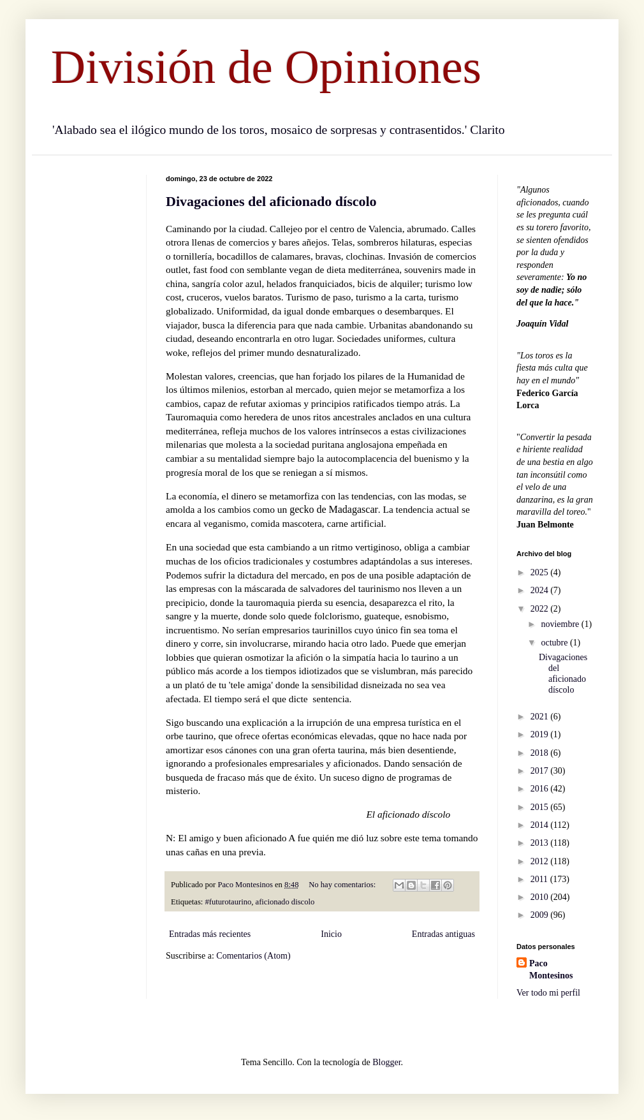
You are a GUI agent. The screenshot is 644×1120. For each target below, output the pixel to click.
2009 (541, 915)
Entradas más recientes (210, 934)
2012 (541, 861)
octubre (555, 642)
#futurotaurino (228, 901)
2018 (541, 753)
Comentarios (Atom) (253, 956)
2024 (541, 590)
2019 (541, 734)
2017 (541, 771)
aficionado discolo (285, 901)
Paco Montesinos (551, 970)
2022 (541, 609)
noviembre (561, 624)
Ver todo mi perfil (548, 993)
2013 (541, 843)
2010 (541, 897)
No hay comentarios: (343, 884)
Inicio (331, 934)
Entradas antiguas (443, 934)
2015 (541, 807)
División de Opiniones (266, 66)
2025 (541, 572)
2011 (540, 879)
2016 (541, 788)
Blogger (386, 1062)
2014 (541, 825)
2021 (541, 716)
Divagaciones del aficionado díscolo (271, 201)
